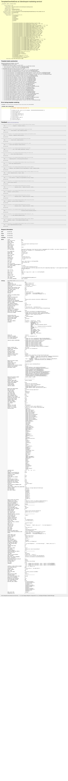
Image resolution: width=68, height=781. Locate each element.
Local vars (6, 136)
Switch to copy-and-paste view (13, 131)
